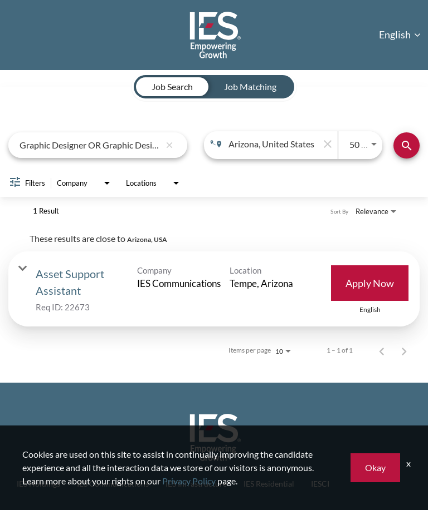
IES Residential (269, 483)
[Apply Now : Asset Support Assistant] (369, 283)
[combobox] (90, 145)
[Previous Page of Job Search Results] (382, 350)
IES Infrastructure (196, 483)
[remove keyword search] (169, 145)
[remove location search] (326, 144)
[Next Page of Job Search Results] (404, 350)
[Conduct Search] (406, 145)
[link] (214, 288)
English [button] (400, 34)
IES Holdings (38, 483)
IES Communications (113, 483)
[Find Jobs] (406, 145)
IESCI (320, 483)
